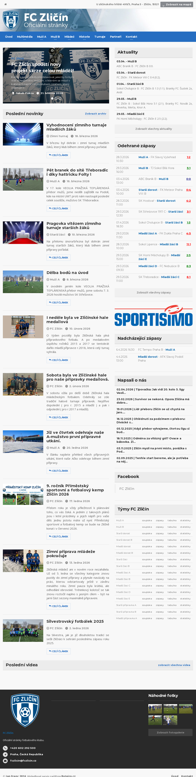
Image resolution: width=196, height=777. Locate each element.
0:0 (188, 179)
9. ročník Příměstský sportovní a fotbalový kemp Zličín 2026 (76, 483)
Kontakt (187, 767)
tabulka (172, 510)
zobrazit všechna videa (174, 656)
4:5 (188, 233)
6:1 (189, 277)
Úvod (8, 36)
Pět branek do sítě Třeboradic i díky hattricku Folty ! (77, 172)
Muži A (53, 181)
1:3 (188, 222)
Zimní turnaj (57, 136)
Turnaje (99, 36)
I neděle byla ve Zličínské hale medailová (76, 319)
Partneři (115, 36)
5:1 (188, 168)
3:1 (188, 211)
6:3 (188, 266)
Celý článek (58, 155)
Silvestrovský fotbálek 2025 (74, 613)
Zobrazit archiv (95, 113)
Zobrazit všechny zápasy (154, 292)
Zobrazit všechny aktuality (153, 129)
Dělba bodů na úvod (67, 272)
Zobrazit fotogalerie (170, 724)
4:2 (188, 200)
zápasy (160, 510)
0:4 (188, 190)
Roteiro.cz (65, 767)
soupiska (147, 510)
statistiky (185, 510)
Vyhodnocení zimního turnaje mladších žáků (75, 127)
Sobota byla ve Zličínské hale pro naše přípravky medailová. (76, 377)
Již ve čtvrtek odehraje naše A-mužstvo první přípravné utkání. (78, 434)
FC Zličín (54, 329)
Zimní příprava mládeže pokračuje (70, 545)
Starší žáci (56, 235)
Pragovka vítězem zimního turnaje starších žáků (73, 225)
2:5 (189, 255)
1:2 (188, 157)
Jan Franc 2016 (14, 767)
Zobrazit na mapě (177, 4)
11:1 (189, 244)
